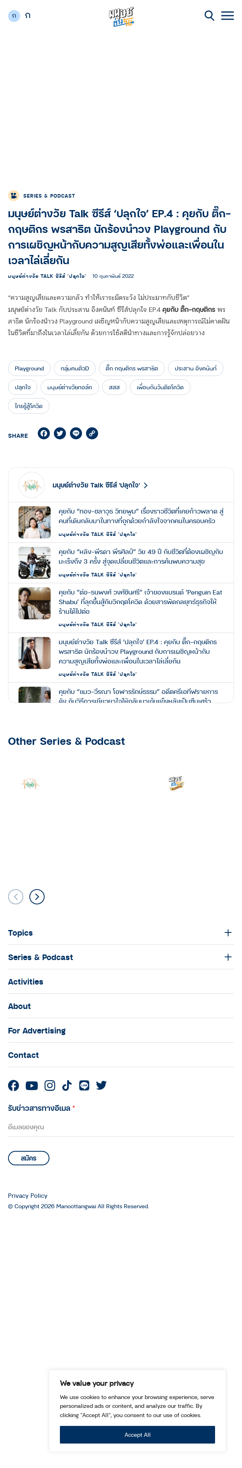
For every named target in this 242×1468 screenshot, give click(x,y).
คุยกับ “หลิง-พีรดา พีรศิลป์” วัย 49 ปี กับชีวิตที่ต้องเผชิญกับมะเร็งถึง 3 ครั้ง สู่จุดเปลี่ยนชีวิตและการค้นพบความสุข (141, 556)
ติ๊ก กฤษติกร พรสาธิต (132, 368)
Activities (25, 981)
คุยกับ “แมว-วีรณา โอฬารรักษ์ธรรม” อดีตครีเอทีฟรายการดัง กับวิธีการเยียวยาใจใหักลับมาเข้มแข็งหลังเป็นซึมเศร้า (138, 696)
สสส (114, 387)
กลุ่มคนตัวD (75, 368)
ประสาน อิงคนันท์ (196, 368)
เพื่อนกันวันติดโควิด (160, 387)
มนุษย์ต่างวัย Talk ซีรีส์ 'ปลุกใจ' (47, 275)
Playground (29, 368)
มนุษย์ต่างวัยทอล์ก (69, 387)
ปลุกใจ (23, 387)
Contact (23, 1055)
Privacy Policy (27, 1195)
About (19, 1006)
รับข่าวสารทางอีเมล (41, 1107)
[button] (37, 896)
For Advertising (37, 1030)
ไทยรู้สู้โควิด (29, 406)
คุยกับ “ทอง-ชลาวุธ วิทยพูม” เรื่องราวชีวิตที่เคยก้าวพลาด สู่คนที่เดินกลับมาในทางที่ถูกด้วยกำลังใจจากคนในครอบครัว (141, 516)
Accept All (138, 1434)
